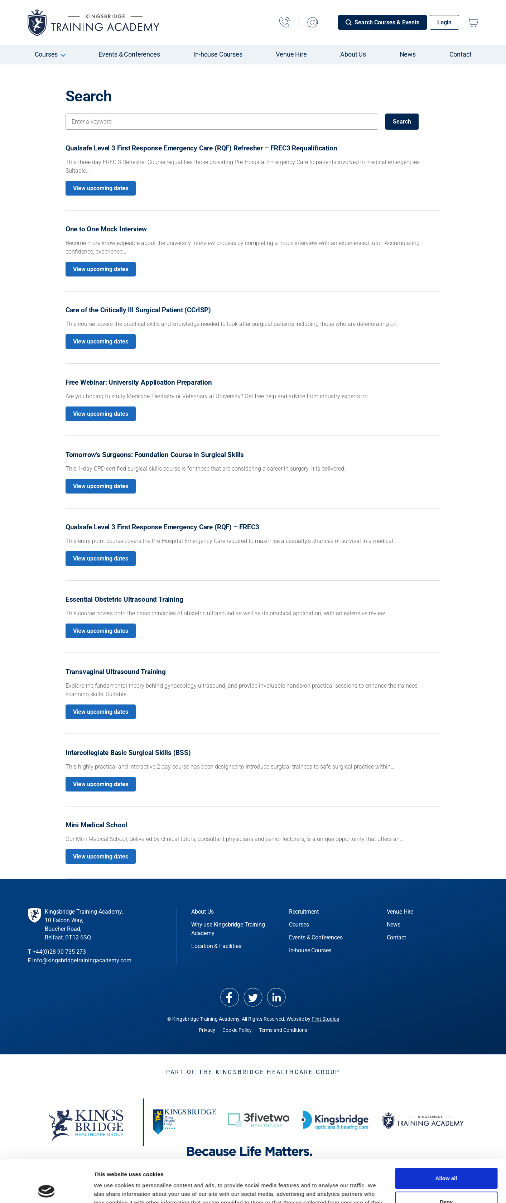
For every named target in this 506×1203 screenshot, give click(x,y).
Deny (446, 1159)
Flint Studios (325, 1019)
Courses (46, 54)
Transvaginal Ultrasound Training (116, 672)
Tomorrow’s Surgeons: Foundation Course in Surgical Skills (155, 455)
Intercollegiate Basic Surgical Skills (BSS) (128, 753)
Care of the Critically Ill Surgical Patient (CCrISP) (138, 310)
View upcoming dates (100, 188)
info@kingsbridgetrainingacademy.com (81, 960)
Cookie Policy (237, 1030)
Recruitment (304, 911)
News (408, 54)
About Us (353, 54)
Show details (110, 1189)
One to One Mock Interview (106, 229)
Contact (460, 54)
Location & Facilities (216, 946)
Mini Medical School (96, 825)
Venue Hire (291, 54)
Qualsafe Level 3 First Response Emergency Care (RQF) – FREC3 (162, 527)
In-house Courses (217, 54)
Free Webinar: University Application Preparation (139, 382)
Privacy (207, 1030)
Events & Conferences (129, 54)
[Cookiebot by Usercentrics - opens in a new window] (46, 1189)
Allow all (446, 1136)
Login (444, 22)
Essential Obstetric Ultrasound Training (124, 599)
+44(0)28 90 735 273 (59, 951)
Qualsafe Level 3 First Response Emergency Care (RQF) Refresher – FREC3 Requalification (201, 148)
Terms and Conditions (283, 1030)
